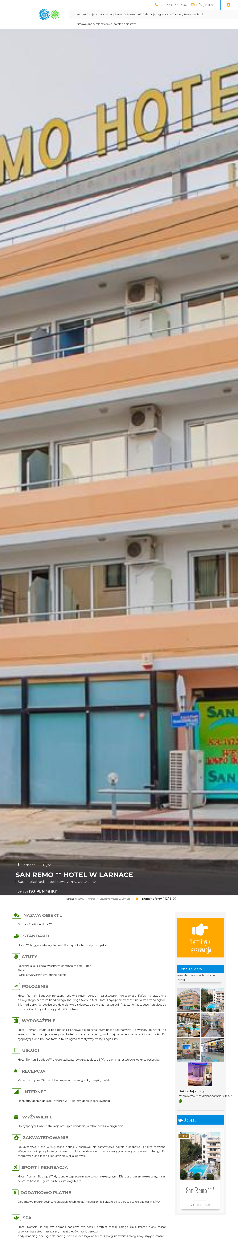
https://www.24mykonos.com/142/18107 (205, 1096)
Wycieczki (198, 14)
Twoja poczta (95, 14)
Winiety (109, 14)
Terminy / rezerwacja (200, 938)
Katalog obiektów (124, 24)
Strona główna (75, 899)
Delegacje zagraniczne (157, 14)
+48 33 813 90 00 (173, 5)
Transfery (177, 14)
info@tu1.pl (204, 5)
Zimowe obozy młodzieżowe (94, 24)
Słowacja (120, 14)
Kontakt (81, 14)
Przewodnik (134, 14)
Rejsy (187, 14)
